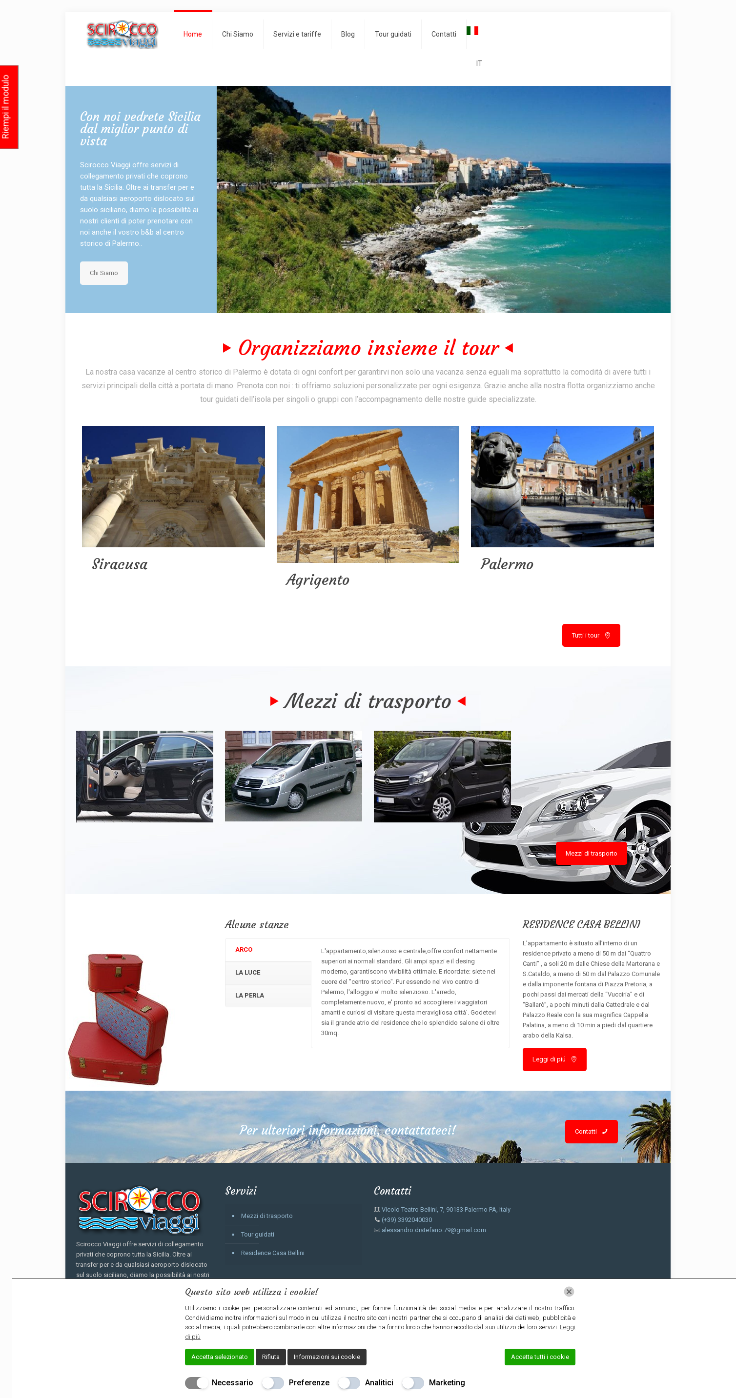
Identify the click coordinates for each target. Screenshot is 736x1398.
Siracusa (119, 564)
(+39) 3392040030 (407, 1219)
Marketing (447, 1382)
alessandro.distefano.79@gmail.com (434, 1230)
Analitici (379, 1382)
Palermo (507, 564)
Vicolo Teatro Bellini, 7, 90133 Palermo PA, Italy (446, 1209)
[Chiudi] (569, 1291)
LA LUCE (247, 972)
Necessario (232, 1382)
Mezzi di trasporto (267, 1215)
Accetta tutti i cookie (540, 1356)
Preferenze (309, 1382)
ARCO (243, 949)
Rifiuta (271, 1356)
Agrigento (317, 580)
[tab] (268, 950)
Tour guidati (257, 1234)
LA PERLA (249, 995)
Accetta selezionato (219, 1356)
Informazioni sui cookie (327, 1356)
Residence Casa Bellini (273, 1253)
